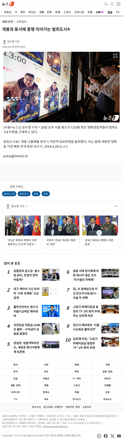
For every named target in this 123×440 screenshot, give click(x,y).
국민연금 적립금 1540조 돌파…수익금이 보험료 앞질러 (26, 329)
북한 (77, 371)
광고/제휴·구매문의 (53, 407)
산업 (15, 378)
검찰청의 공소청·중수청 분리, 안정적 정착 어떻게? (26, 275)
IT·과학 (77, 378)
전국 (15, 371)
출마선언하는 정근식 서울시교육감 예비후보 (25, 311)
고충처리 (86, 407)
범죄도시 (24, 193)
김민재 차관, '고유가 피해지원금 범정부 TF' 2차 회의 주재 (85, 343)
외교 (46, 371)
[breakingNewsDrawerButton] (112, 3)
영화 (36, 193)
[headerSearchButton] (106, 3)
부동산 (46, 378)
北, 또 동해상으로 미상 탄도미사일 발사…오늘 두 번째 (86, 293)
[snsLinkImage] (99, 436)
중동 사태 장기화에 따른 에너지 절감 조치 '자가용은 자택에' (86, 275)
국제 (107, 364)
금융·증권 (108, 371)
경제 (77, 364)
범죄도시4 (9, 193)
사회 (46, 364)
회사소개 (36, 407)
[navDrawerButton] (118, 3)
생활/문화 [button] (7, 21)
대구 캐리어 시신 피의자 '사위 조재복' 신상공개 (26, 293)
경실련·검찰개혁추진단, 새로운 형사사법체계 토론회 (26, 347)
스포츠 (77, 385)
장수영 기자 (13, 41)
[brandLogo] (8, 4)
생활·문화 (15, 385)
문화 (45, 193)
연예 (46, 385)
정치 (15, 364)
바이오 (107, 378)
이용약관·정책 (72, 407)
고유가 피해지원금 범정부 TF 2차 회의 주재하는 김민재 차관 (86, 311)
